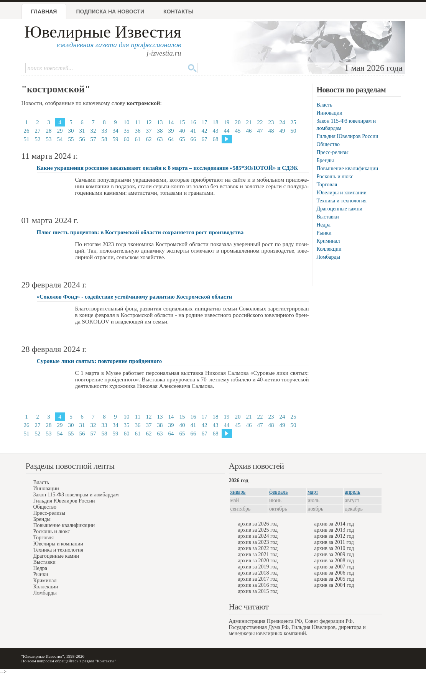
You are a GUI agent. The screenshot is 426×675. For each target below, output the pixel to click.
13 (160, 122)
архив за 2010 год (334, 548)
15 (182, 122)
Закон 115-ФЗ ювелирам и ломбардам (76, 495)
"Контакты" (105, 661)
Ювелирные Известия (103, 32)
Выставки (328, 217)
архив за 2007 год (334, 567)
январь (238, 492)
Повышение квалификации (347, 168)
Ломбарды (328, 257)
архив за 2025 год (258, 530)
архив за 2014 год (334, 524)
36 (138, 131)
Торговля (327, 184)
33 (104, 131)
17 (204, 122)
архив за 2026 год (258, 524)
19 (227, 122)
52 (38, 139)
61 (138, 139)
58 (104, 139)
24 (282, 122)
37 (149, 131)
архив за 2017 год (258, 579)
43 (216, 131)
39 (171, 131)
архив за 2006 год (334, 573)
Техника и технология (342, 201)
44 (227, 131)
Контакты (178, 11)
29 (60, 131)
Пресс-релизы (333, 152)
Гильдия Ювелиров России (347, 136)
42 (204, 131)
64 (171, 139)
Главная (44, 11)
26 (27, 131)
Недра (324, 225)
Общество (328, 144)
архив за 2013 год (334, 530)
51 (27, 139)
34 (115, 131)
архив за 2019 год (258, 567)
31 (82, 131)
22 (260, 122)
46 (249, 131)
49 (282, 131)
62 (149, 139)
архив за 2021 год (258, 554)
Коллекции (329, 249)
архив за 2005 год (334, 579)
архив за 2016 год (258, 585)
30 (71, 131)
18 (216, 122)
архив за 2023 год (258, 542)
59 (115, 139)
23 (271, 122)
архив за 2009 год (334, 554)
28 (49, 131)
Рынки (324, 233)
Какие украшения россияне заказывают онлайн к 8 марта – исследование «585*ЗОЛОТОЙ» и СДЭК (167, 168)
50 (293, 131)
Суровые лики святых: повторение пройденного (99, 361)
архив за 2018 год (258, 573)
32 (93, 131)
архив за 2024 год (258, 536)
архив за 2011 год (334, 542)
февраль (278, 492)
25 (293, 122)
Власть (324, 105)
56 (82, 139)
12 (149, 122)
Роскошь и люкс (335, 176)
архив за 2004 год (334, 585)
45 (238, 131)
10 (127, 122)
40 (182, 131)
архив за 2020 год (258, 560)
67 (204, 139)
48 (271, 131)
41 (193, 131)
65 (182, 139)
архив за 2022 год (258, 548)
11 (137, 122)
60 (127, 139)
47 (260, 131)
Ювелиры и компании (342, 192)
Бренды (325, 160)
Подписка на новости (110, 11)
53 (49, 139)
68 (216, 139)
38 (160, 131)
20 (238, 122)
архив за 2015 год (258, 591)
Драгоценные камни (340, 209)
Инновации (329, 113)
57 (93, 139)
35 (127, 131)
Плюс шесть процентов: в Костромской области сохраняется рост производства (140, 232)
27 (38, 131)
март (313, 492)
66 (193, 139)
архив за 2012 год (334, 536)
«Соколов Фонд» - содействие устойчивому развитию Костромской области (134, 297)
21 (249, 122)
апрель (352, 492)
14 (171, 122)
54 (60, 139)
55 (71, 139)
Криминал (328, 241)
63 (160, 139)
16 (193, 122)
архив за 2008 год (334, 560)
